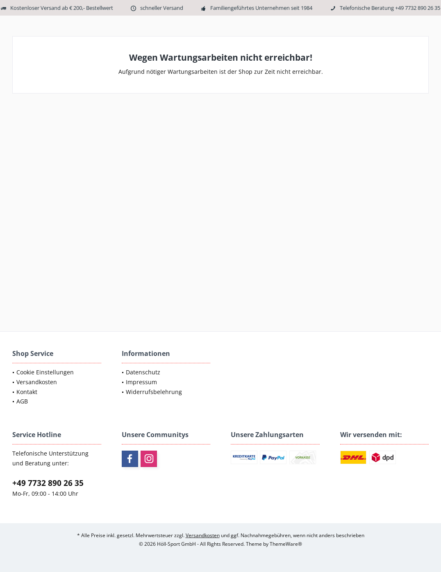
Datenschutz (143, 372)
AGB (22, 401)
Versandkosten (36, 382)
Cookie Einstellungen (45, 372)
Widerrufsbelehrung (154, 392)
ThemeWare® (286, 543)
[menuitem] (56, 372)
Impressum (141, 382)
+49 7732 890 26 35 (48, 483)
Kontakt (26, 392)
